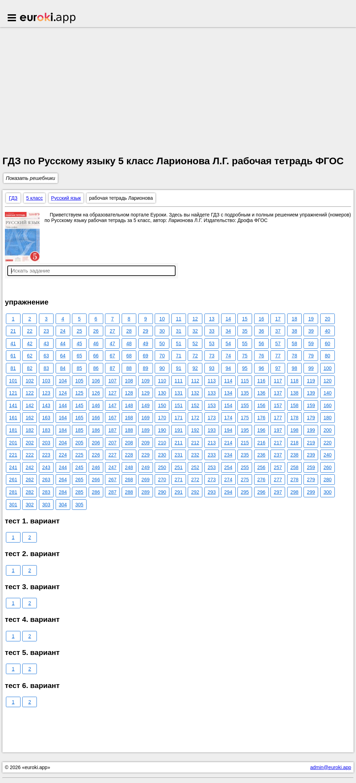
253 (212, 467)
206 (96, 442)
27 (112, 331)
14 (228, 319)
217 (278, 442)
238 (294, 455)
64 (63, 355)
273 (212, 479)
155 (245, 405)
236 (261, 455)
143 (46, 405)
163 (46, 417)
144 (63, 405)
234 (228, 455)
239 (311, 455)
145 (79, 405)
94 (228, 368)
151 (179, 405)
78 (294, 355)
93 (212, 368)
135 (245, 393)
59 (311, 343)
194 (228, 430)
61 (13, 355)
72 (195, 355)
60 (327, 343)
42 (30, 343)
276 (261, 479)
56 (261, 343)
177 (278, 417)
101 (13, 380)
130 (162, 393)
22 (30, 331)
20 (327, 319)
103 (46, 380)
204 (63, 442)
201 (13, 442)
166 (96, 417)
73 (212, 355)
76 (261, 355)
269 (145, 479)
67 (112, 355)
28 (129, 331)
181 (13, 430)
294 (228, 492)
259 (311, 467)
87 (112, 368)
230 (162, 455)
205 (79, 442)
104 (63, 380)
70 (162, 355)
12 (195, 319)
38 (294, 331)
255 (245, 467)
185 (79, 430)
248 (129, 467)
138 (294, 393)
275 (245, 479)
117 (278, 380)
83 (46, 368)
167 (112, 417)
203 (46, 442)
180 (327, 417)
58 (294, 343)
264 (63, 479)
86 (96, 368)
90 (162, 368)
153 (212, 405)
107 (112, 380)
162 (30, 417)
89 (145, 368)
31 (178, 331)
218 (294, 442)
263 (46, 479)
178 (294, 417)
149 (145, 405)
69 (145, 355)
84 (63, 368)
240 (327, 455)
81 (13, 368)
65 (79, 355)
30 (162, 331)
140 (327, 393)
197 (278, 430)
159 (311, 405)
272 (195, 479)
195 (245, 430)
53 (212, 343)
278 (294, 479)
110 (162, 380)
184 (63, 430)
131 (179, 393)
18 (294, 319)
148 (129, 405)
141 (13, 405)
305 (79, 504)
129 (145, 393)
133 (212, 393)
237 (278, 455)
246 (96, 467)
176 (261, 417)
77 (278, 355)
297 (278, 492)
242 (30, 467)
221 (13, 455)
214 (228, 442)
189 (145, 430)
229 (145, 455)
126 (96, 393)
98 (294, 368)
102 (30, 380)
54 (228, 343)
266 (96, 479)
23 (46, 331)
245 (79, 467)
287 (112, 492)
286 (96, 492)
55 (245, 343)
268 (129, 479)
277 (278, 479)
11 (178, 319)
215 (245, 442)
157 (278, 405)
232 (195, 455)
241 (13, 467)
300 (327, 492)
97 (278, 368)
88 (129, 368)
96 (261, 368)
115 (245, 380)
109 (145, 380)
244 (63, 467)
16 (261, 319)
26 (96, 331)
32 (195, 331)
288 (129, 492)
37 (278, 331)
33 (212, 331)
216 (261, 442)
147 (112, 405)
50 (162, 343)
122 (30, 393)
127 (112, 393)
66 (96, 355)
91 (178, 368)
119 (311, 380)
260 (327, 467)
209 (145, 442)
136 (261, 393)
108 (129, 380)
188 (129, 430)
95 (245, 368)
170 (162, 417)
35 (245, 331)
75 (245, 355)
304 (63, 504)
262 (30, 479)
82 (30, 368)
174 (228, 417)
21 (13, 331)
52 (195, 343)
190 (162, 430)
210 (162, 442)
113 (212, 380)
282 (30, 492)
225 (79, 455)
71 (178, 355)
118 (294, 380)
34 (228, 331)
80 (327, 355)
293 (212, 492)
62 (30, 355)
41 (13, 343)
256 (261, 467)
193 (212, 430)
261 (13, 479)
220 (327, 442)
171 (179, 417)
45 (79, 343)
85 (79, 368)
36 (261, 331)
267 (112, 479)
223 (46, 455)
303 (46, 504)
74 (228, 355)
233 (212, 455)
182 (30, 430)
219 (311, 442)
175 (245, 417)
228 (129, 455)
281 (13, 492)
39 (311, 331)
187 (112, 430)
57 (278, 343)
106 (96, 380)
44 (63, 343)
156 (261, 405)
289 (145, 492)
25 (79, 331)
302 (30, 504)
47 (112, 343)
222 (30, 455)
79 (311, 355)
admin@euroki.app (330, 767)
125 (79, 393)
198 (294, 430)
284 (63, 492)
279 (311, 479)
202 (30, 442)
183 (46, 430)
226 (96, 455)
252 (195, 467)
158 (294, 405)
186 (96, 430)
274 (228, 479)
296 (261, 492)
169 (145, 417)
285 (79, 492)
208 (129, 442)
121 (13, 393)
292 (195, 492)
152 (195, 405)
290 (162, 492)
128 (129, 393)
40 (327, 331)
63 (46, 355)
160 (327, 405)
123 (46, 393)
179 (311, 417)
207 (112, 442)
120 (327, 380)
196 (261, 430)
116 (261, 380)
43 (46, 343)
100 (327, 368)
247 (112, 467)
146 (96, 405)
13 (212, 319)
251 (179, 467)
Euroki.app (48, 18)
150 (162, 405)
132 (195, 393)
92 (195, 368)
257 (278, 467)
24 (63, 331)
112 (195, 380)
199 (311, 430)
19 (311, 319)
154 (228, 405)
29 (145, 331)
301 (13, 504)
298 (294, 492)
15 (245, 319)
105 (79, 380)
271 (179, 479)
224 (63, 455)
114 (228, 380)
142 (30, 405)
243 (46, 467)
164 (63, 417)
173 (212, 417)
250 (162, 467)
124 (63, 393)
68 (129, 355)
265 (79, 479)
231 (179, 455)
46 (96, 343)
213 (212, 442)
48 (129, 343)
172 (195, 417)
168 (129, 417)
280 (327, 479)
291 (179, 492)
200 (327, 430)
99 (311, 368)
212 (195, 442)
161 (13, 417)
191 (179, 430)
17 (278, 319)
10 (162, 319)
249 (145, 467)
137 (278, 393)
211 (179, 442)
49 (145, 343)
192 (195, 430)
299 (311, 492)
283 (46, 492)
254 (228, 467)
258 (294, 467)
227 (112, 455)
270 (162, 479)
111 (179, 380)
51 (178, 343)
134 (228, 393)
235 (245, 455)
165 (79, 417)
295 (245, 492)
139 (311, 393)
